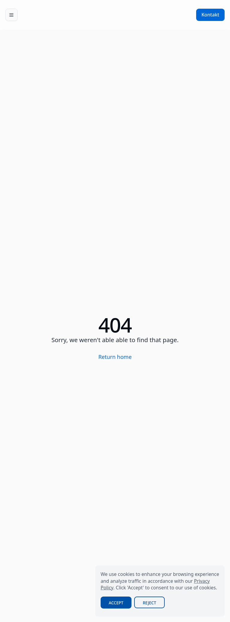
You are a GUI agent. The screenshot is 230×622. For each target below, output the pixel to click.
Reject (149, 603)
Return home (114, 356)
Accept (116, 603)
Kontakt (210, 14)
